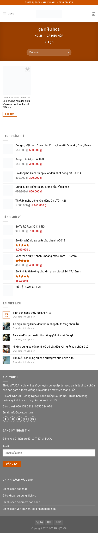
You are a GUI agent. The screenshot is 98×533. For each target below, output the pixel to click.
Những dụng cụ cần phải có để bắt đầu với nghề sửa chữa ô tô (50, 346)
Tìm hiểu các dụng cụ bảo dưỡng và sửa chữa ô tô (43, 358)
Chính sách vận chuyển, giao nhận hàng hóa (29, 508)
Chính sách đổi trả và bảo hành (21, 502)
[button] (8, 13)
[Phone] (25, 406)
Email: (6, 446)
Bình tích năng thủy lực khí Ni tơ (32, 312)
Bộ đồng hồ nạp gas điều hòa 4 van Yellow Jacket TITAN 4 (16, 104)
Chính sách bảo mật (15, 489)
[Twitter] (19, 419)
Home (38, 35)
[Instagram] (12, 419)
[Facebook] (6, 419)
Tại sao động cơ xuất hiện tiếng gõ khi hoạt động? (43, 335)
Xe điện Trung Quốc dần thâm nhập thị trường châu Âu (46, 324)
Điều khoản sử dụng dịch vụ (19, 495)
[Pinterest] (33, 419)
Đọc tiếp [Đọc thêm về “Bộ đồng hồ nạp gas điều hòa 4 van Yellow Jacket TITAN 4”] (9, 114)
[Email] (22, 412)
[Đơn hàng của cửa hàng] (49, 52)
